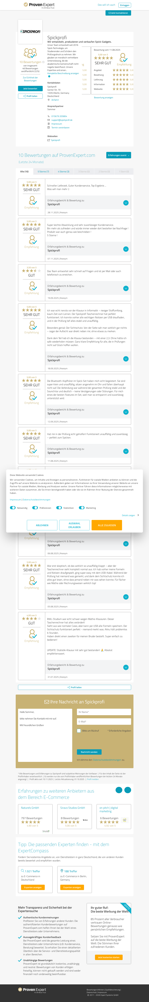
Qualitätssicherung (112, 989)
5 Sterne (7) (43, 171)
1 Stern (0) (124, 171)
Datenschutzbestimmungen (54, 501)
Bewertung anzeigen (94, 97)
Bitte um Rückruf (90, 730)
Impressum (32, 501)
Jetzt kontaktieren (118, 12)
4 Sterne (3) (63, 171)
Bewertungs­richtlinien (95, 989)
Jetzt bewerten (30, 88)
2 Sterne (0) (104, 171)
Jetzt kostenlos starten (108, 957)
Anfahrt (55, 99)
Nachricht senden (89, 751)
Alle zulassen (107, 527)
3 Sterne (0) (84, 171)
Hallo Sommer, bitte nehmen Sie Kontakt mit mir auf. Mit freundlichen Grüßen (45, 735)
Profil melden (93, 779)
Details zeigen (111, 516)
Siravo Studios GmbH (72, 808)
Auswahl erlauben (74, 526)
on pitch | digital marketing (109, 809)
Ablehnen (42, 527)
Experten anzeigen (33, 887)
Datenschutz (91, 992)
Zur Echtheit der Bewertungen (30, 79)
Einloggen (124, 5)
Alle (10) (24, 171)
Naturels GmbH (30, 808)
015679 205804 (59, 116)
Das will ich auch (106, 4)
